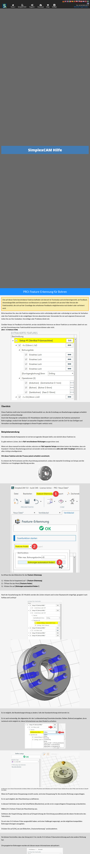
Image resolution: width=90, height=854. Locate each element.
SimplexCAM (22, 6)
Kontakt (54, 6)
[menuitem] (13, 6)
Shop (47, 6)
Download (41, 6)
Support (32, 6)
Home (13, 6)
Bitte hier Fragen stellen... (81, 7)
